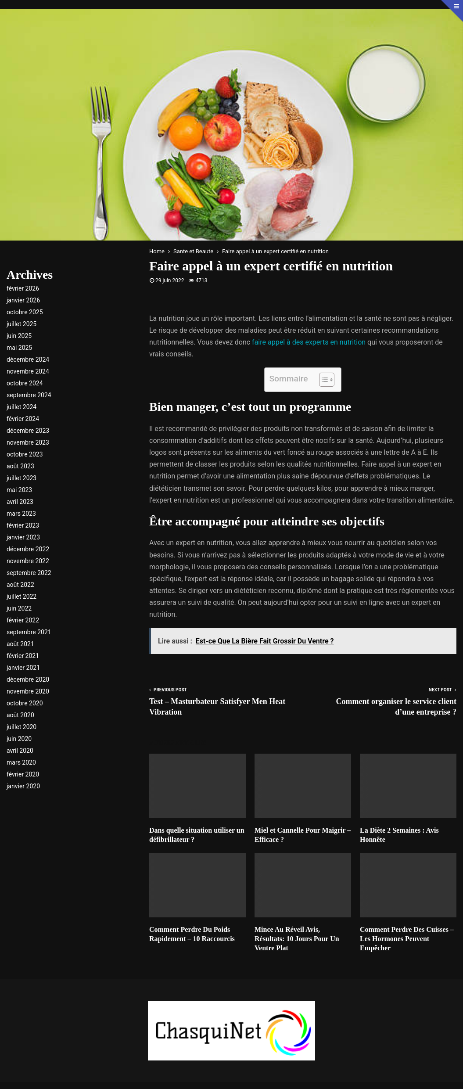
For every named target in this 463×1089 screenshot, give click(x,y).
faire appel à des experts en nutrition (309, 342)
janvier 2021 (23, 667)
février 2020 (23, 774)
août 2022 (20, 584)
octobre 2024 (25, 383)
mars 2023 (21, 513)
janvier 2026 (23, 300)
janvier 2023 (23, 537)
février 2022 (23, 620)
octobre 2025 (25, 312)
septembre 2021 (29, 632)
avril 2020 (20, 750)
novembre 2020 (28, 691)
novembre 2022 (28, 560)
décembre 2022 (28, 549)
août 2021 (20, 643)
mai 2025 (19, 347)
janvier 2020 (23, 786)
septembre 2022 (29, 572)
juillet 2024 (21, 406)
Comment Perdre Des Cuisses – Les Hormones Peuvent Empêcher (407, 939)
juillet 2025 (21, 323)
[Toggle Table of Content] (322, 379)
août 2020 (20, 715)
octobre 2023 (25, 454)
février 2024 (23, 418)
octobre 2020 (25, 703)
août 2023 (20, 466)
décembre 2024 (28, 359)
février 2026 (23, 288)
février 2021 (23, 655)
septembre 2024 (29, 395)
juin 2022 (19, 608)
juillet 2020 (21, 726)
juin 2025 (19, 335)
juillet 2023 (21, 478)
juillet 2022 (21, 596)
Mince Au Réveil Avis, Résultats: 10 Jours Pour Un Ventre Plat (297, 939)
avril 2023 (20, 501)
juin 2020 (19, 738)
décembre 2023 (28, 430)
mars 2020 (21, 762)
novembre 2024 (28, 371)
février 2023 (23, 525)
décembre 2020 (28, 679)
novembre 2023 (28, 442)
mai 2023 (19, 489)
